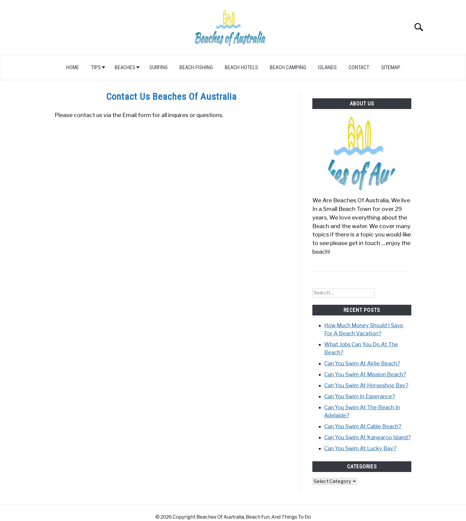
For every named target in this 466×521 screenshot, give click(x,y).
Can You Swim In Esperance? (359, 396)
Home (72, 67)
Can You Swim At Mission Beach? (365, 374)
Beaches (125, 67)
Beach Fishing (196, 67)
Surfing (158, 67)
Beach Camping (288, 67)
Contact (359, 67)
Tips (96, 67)
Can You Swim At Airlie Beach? (362, 363)
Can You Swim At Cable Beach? (362, 426)
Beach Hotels (241, 67)
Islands (327, 67)
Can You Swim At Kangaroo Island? (367, 437)
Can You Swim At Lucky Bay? (360, 448)
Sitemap (390, 67)
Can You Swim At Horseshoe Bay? (366, 385)
